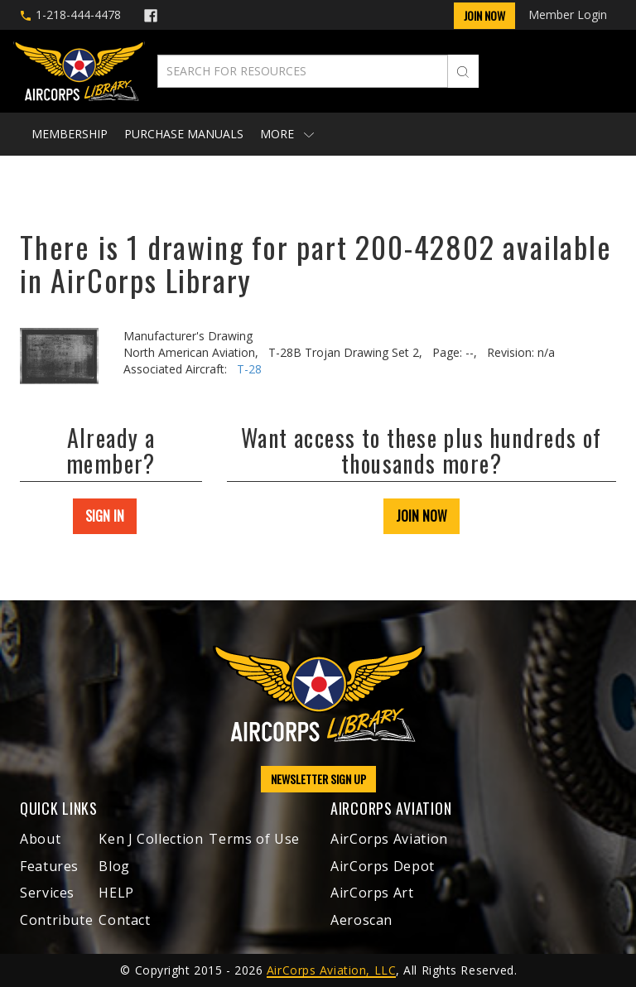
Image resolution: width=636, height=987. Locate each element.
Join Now (484, 15)
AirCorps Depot (382, 866)
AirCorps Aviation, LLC (331, 970)
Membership (69, 134)
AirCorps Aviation (389, 839)
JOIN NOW (421, 516)
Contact (124, 920)
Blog (114, 866)
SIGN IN (104, 516)
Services (47, 892)
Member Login (567, 14)
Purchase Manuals (183, 134)
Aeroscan (361, 920)
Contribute (56, 920)
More (287, 134)
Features (49, 866)
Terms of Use (254, 839)
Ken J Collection (151, 839)
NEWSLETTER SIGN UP (318, 778)
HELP (116, 892)
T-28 (249, 369)
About (40, 839)
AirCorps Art (372, 892)
